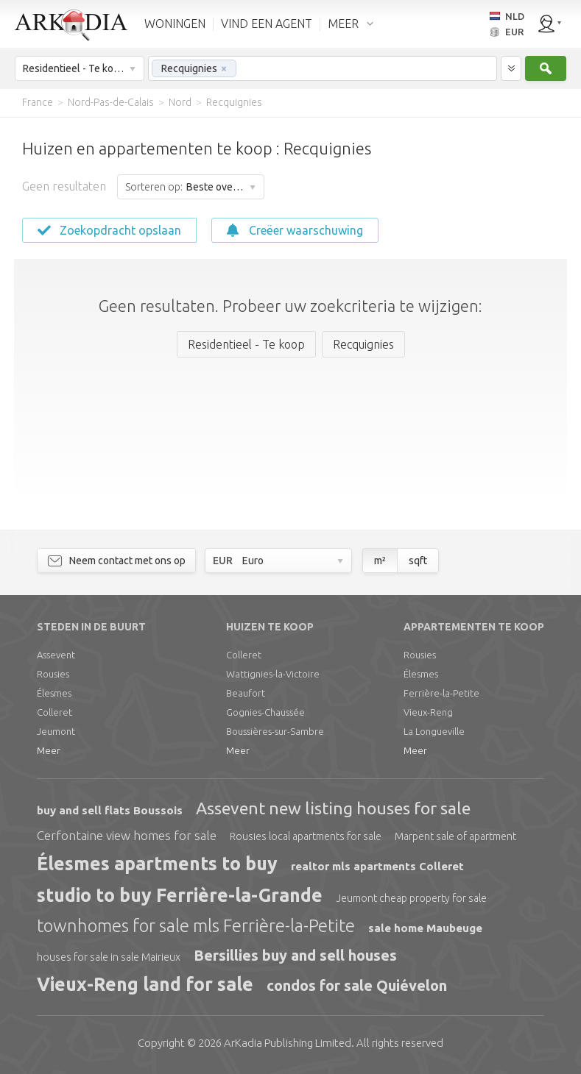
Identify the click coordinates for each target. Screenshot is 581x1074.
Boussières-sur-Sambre (275, 731)
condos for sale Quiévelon (357, 985)
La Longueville (434, 731)
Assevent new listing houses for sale (333, 808)
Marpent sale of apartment (455, 836)
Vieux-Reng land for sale (145, 984)
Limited (287, 1042)
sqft (418, 560)
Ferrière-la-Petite (441, 693)
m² (380, 560)
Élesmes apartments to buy (157, 863)
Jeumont (56, 731)
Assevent (56, 655)
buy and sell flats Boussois (110, 810)
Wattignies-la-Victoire (273, 674)
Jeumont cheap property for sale (411, 898)
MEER (343, 23)
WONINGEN (174, 23)
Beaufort (245, 693)
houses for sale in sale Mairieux (108, 957)
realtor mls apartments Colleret (377, 866)
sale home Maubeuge (425, 928)
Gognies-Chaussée (265, 712)
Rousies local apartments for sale (305, 836)
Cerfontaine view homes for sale (126, 835)
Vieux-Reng (428, 712)
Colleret (54, 712)
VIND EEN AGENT (266, 23)
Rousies (53, 674)
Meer (48, 750)
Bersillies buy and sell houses (295, 955)
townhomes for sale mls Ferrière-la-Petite (196, 926)
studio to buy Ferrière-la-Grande (180, 895)
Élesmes (54, 693)
